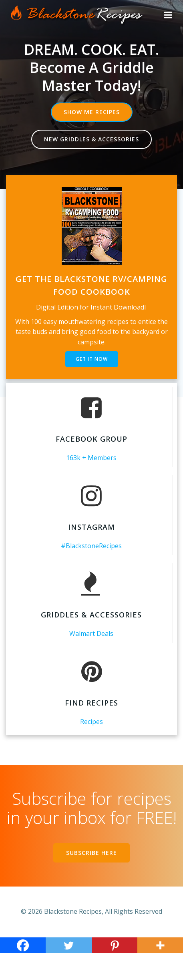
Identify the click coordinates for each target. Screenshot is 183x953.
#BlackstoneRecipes (91, 545)
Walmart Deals (91, 633)
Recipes (91, 721)
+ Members (99, 457)
